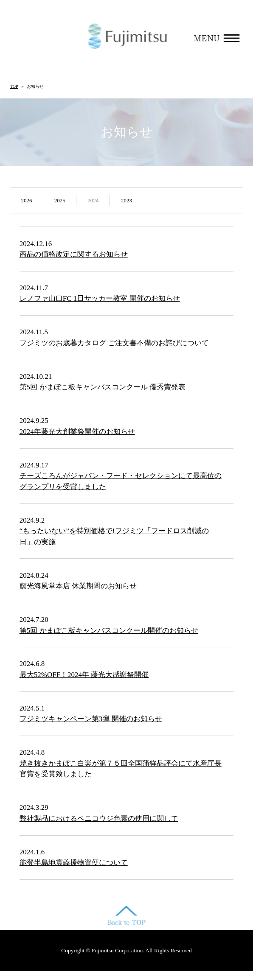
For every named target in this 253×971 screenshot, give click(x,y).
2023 (126, 200)
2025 (59, 200)
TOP (14, 86)
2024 (92, 200)
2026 (26, 200)
